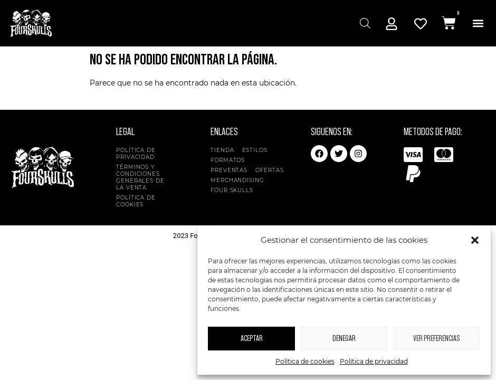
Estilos (257, 150)
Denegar (344, 339)
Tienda (222, 150)
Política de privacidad (374, 361)
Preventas (229, 170)
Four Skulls (235, 190)
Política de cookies (305, 361)
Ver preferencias (436, 339)
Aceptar (252, 339)
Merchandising (237, 180)
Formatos (230, 160)
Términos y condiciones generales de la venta (140, 177)
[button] (475, 240)
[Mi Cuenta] (391, 23)
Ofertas (269, 170)
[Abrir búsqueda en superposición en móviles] (364, 23)
